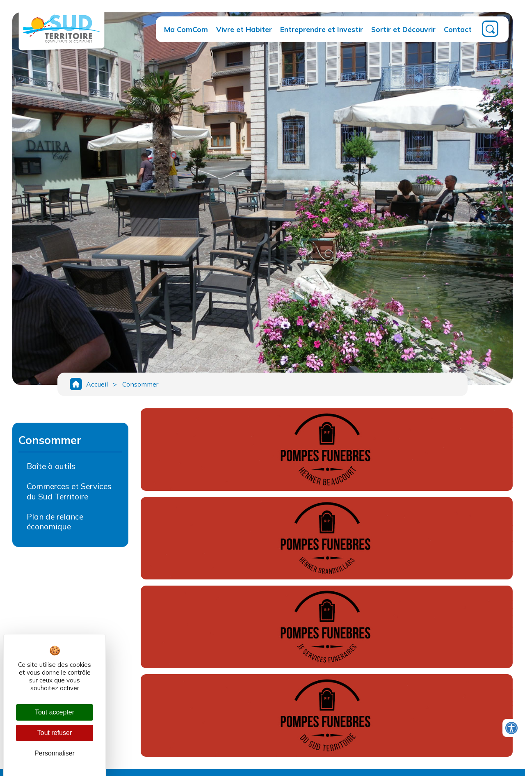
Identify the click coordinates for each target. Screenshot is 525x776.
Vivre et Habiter (244, 29)
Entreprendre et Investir (321, 29)
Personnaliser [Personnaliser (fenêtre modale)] (54, 753)
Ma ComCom (186, 29)
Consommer (141, 385)
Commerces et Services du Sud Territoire (69, 493)
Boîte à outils (51, 467)
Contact (458, 29)
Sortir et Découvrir (403, 29)
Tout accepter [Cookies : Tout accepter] (54, 712)
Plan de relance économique (55, 523)
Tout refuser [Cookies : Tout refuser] (54, 732)
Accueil (97, 385)
